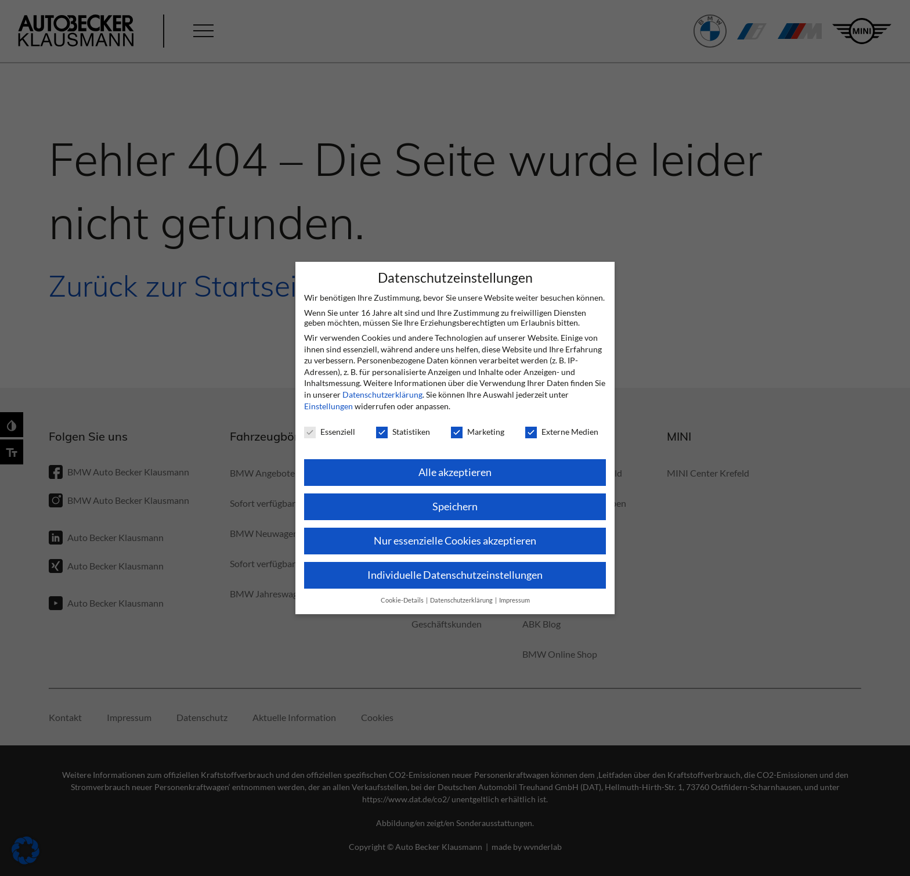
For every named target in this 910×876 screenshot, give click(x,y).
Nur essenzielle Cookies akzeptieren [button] (455, 541)
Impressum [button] (514, 600)
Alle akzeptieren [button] (455, 472)
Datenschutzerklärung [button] (462, 600)
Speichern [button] (455, 506)
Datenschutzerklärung (382, 394)
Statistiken (403, 432)
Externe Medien (561, 432)
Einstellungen (328, 406)
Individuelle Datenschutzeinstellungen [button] (455, 575)
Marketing (477, 432)
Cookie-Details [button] (403, 600)
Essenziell (329, 432)
